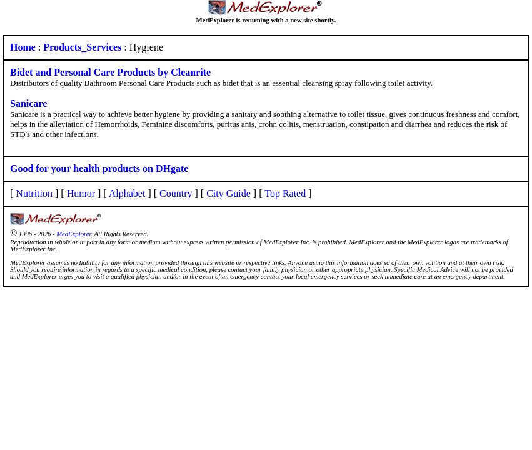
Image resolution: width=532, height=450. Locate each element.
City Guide (228, 193)
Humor (81, 193)
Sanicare (28, 103)
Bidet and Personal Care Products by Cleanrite (110, 72)
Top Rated (285, 193)
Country (175, 193)
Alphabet (127, 193)
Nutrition (34, 193)
